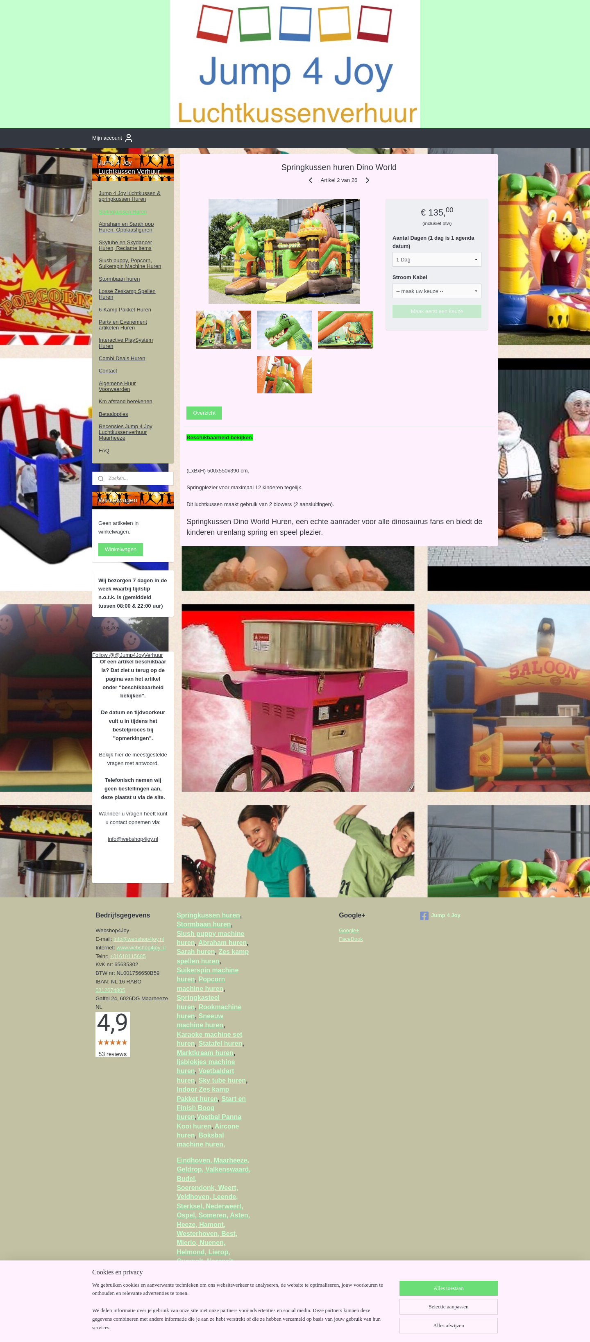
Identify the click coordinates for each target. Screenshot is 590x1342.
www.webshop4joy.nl (141, 948)
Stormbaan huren (119, 279)
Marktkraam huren (205, 1052)
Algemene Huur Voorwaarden (117, 386)
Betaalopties (113, 414)
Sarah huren (196, 951)
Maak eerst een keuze (437, 311)
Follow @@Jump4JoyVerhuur (127, 655)
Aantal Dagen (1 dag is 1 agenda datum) (433, 242)
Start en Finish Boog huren (211, 1108)
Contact (108, 371)
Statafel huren (220, 1043)
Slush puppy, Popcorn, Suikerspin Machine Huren (130, 263)
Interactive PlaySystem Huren (126, 343)
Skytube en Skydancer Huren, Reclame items (125, 245)
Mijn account (113, 138)
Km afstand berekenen (125, 401)
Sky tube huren (222, 1080)
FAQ (104, 450)
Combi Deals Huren (122, 358)
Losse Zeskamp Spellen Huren (127, 294)
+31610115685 (128, 956)
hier (119, 755)
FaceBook (351, 939)
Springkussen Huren (123, 212)
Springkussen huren (208, 915)
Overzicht (204, 413)
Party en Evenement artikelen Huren (123, 325)
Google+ (349, 930)
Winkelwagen (120, 549)
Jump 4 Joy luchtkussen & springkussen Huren (130, 196)
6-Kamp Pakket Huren (125, 310)
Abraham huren (222, 942)
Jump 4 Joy (105, 627)
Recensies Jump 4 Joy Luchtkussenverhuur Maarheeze (125, 432)
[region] (241, 1311)
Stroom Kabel (410, 277)
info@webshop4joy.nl (133, 839)
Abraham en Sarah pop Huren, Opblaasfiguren (126, 227)
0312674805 (110, 990)
